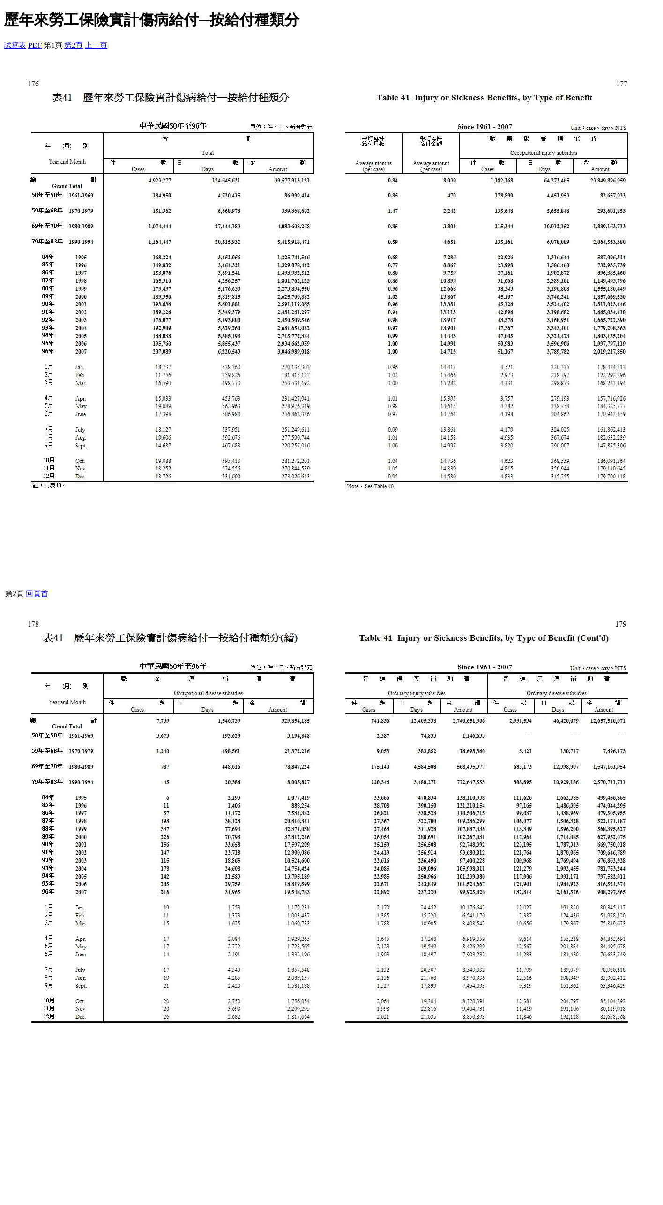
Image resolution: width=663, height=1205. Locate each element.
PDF (35, 45)
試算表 (15, 45)
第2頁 (73, 45)
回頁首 (37, 594)
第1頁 (53, 45)
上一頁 (96, 45)
